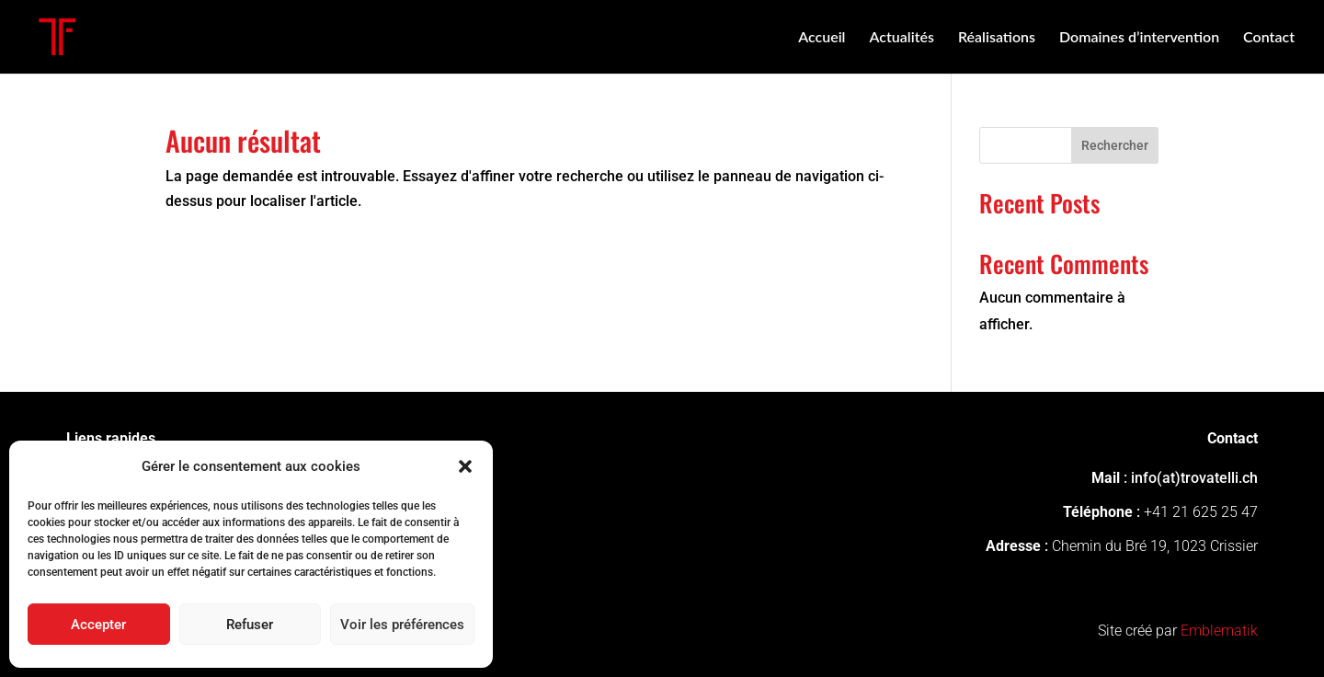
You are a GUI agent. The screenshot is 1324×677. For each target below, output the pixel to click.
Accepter (98, 624)
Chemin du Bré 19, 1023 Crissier (1155, 546)
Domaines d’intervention (1139, 37)
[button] (465, 466)
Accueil (821, 37)
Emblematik (1219, 630)
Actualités (901, 37)
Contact (1269, 37)
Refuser (249, 624)
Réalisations (996, 37)
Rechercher (1114, 145)
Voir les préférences (402, 624)
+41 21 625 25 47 (1201, 512)
